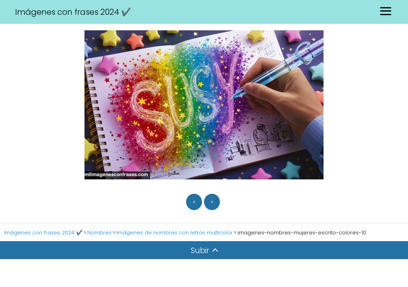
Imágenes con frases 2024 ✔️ (73, 12)
